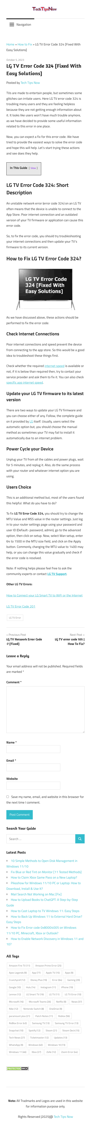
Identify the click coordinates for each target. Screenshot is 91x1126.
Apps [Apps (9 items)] (69, 972)
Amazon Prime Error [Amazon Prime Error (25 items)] (48, 965)
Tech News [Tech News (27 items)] (17, 1037)
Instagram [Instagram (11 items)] (48, 987)
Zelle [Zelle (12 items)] (51, 1052)
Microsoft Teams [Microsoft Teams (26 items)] (40, 1001)
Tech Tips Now (30, 82)
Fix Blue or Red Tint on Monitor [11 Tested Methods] (46, 872)
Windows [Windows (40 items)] (35, 1045)
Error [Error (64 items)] (57, 980)
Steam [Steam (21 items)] (51, 1030)
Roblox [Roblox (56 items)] (64, 1016)
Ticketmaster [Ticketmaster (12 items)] (39, 1037)
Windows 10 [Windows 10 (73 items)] (56, 1045)
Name (11, 742)
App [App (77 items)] (36, 972)
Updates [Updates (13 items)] (60, 1037)
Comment (14, 682)
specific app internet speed (24, 382)
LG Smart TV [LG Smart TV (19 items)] (35, 994)
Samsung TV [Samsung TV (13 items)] (40, 1023)
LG (31, 421)
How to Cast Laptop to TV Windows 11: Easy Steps (45, 910)
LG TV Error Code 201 (20, 606)
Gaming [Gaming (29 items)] (73, 980)
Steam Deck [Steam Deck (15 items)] (70, 1030)
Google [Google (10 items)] (15, 987)
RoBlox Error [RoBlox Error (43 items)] (18, 1023)
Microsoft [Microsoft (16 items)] (16, 1001)
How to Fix (25, 44)
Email (11, 760)
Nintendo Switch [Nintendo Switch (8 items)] (33, 1009)
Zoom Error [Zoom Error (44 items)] (69, 1052)
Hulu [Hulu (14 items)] (30, 987)
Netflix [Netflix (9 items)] (61, 1001)
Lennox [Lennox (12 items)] (15, 994)
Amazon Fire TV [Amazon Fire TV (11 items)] (19, 965)
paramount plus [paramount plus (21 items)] (19, 1016)
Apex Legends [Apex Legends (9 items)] (18, 972)
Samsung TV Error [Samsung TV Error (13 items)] (66, 1023)
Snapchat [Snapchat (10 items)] (16, 1030)
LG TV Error (15, 617)
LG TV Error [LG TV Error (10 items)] (73, 994)
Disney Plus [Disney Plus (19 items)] (39, 980)
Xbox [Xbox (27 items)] (36, 1052)
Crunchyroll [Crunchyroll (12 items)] (17, 980)
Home (10, 44)
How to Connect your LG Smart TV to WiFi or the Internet (44, 595)
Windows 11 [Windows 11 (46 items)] (17, 1052)
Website (12, 778)
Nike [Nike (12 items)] (13, 1009)
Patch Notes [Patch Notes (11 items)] (44, 1016)
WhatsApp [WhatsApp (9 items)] (16, 1045)
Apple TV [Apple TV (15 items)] (53, 972)
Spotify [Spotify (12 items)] (34, 1030)
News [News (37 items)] (77, 1001)
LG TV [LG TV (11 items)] (54, 994)
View (33, 168)
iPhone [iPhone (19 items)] (67, 987)
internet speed (54, 365)
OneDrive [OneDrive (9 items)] (55, 1009)
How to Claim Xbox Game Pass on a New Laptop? (44, 877)
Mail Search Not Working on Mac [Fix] (36, 894)
